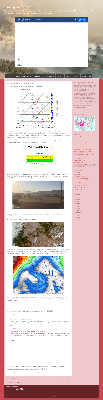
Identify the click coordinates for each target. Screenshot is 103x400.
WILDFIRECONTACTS (60, 75)
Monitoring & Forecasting (81, 100)
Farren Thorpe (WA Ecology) (22, 331)
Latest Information (84, 88)
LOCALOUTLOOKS (16, 75)
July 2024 (79, 189)
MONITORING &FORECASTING (27, 75)
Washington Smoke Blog (19, 7)
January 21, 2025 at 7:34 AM (37, 331)
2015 (76, 212)
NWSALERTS (77, 75)
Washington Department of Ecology (83, 149)
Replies (14, 328)
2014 (76, 215)
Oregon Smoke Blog (79, 166)
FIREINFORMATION (38, 75)
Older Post (66, 379)
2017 (76, 208)
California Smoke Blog (79, 160)
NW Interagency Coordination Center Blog (84, 164)
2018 (76, 206)
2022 (76, 197)
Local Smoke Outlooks (86, 95)
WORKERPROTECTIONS (86, 75)
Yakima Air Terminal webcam (41, 178)
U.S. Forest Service (79, 152)
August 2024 (80, 187)
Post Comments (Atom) (20, 382)
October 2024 (80, 176)
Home (38, 379)
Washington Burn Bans (79, 137)
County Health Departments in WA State (84, 154)
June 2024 (80, 192)
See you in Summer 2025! (83, 178)
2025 (76, 172)
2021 (76, 199)
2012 (76, 219)
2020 (76, 201)
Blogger (55, 396)
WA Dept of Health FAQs (80, 143)
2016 (76, 210)
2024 (76, 174)
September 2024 (81, 185)
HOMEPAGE (8, 75)
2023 (76, 194)
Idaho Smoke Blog (78, 162)
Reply (11, 325)
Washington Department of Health (82, 151)
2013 (76, 217)
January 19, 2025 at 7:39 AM (25, 319)
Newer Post (10, 379)
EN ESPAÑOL (69, 75)
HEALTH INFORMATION (50, 75)
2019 (76, 203)
